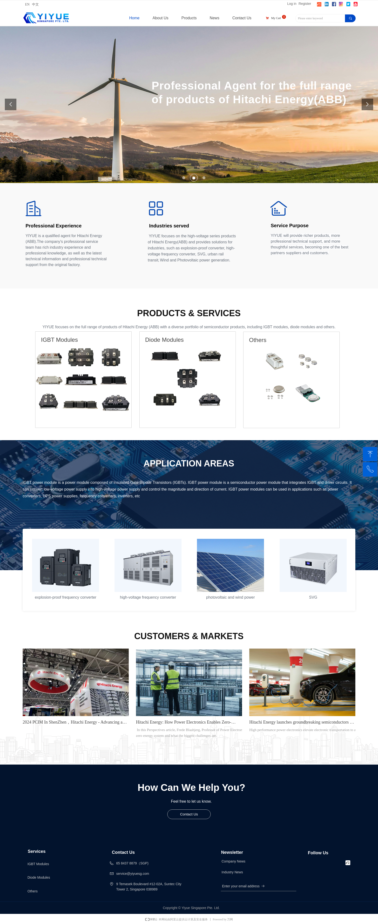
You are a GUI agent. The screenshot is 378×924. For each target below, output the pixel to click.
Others (32, 891)
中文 (35, 4)
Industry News (232, 872)
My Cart (276, 18)
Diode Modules (38, 877)
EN (27, 4)
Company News (233, 861)
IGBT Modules (38, 864)
